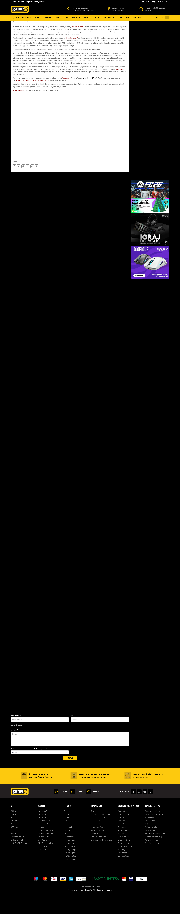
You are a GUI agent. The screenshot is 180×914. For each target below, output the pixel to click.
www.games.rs (79, 910)
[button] (162, 17)
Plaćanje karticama (152, 844)
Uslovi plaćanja (150, 841)
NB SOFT (93, 910)
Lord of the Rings (124, 857)
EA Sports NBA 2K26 (18, 857)
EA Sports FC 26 (17, 860)
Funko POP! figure (124, 835)
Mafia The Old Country (19, 864)
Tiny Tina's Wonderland (92, 98)
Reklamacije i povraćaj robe (155, 854)
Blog (28, 23)
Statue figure (122, 848)
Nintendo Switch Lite (45, 854)
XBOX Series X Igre (18, 844)
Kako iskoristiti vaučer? (99, 851)
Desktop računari (70, 880)
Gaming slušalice (70, 835)
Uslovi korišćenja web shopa (90, 907)
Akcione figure (123, 832)
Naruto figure (122, 854)
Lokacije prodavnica (98, 857)
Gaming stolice (70, 860)
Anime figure (122, 851)
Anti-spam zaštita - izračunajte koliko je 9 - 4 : (29, 769)
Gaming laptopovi (70, 870)
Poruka (14, 751)
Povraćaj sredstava (152, 864)
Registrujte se (157, 2)
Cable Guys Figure (124, 844)
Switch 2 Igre (15, 838)
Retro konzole (43, 867)
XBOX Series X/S (44, 841)
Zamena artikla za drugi (153, 857)
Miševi (66, 841)
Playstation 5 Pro (44, 832)
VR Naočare (42, 870)
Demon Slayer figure (125, 867)
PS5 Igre (14, 832)
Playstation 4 (42, 838)
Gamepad (68, 848)
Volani (66, 854)
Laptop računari (70, 867)
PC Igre (13, 851)
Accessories (69, 857)
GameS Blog (95, 854)
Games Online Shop (18, 23)
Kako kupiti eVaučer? (98, 848)
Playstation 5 (42, 835)
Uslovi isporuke (150, 851)
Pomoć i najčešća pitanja (100, 835)
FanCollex (121, 841)
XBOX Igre (14, 848)
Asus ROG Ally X (44, 860)
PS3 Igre (14, 854)
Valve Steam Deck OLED (46, 864)
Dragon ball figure (124, 864)
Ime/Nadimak (16, 736)
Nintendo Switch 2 (44, 844)
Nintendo (41, 848)
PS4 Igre (14, 835)
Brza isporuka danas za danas (102, 860)
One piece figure (124, 860)
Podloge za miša (70, 844)
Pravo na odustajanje (152, 860)
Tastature (67, 832)
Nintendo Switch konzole (47, 851)
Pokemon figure (123, 873)
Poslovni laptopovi (71, 873)
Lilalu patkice (122, 838)
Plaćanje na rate (151, 848)
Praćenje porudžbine (152, 832)
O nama (94, 832)
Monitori (67, 838)
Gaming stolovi (70, 864)
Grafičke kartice (70, 876)
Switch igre (15, 841)
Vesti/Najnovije (36, 23)
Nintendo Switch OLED (46, 857)
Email (73, 736)
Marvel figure (122, 870)
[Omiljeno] (166, 2)
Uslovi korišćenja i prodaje (154, 835)
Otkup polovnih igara (98, 838)
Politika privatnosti (151, 838)
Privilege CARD (96, 841)
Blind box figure (123, 876)
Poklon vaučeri (96, 844)
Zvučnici (67, 851)
